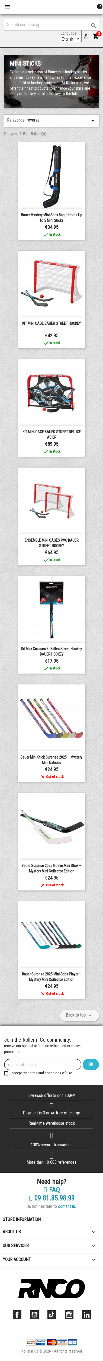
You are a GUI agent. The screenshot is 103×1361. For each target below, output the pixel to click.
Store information (22, 1219)
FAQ (51, 1190)
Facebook (17, 1314)
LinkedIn (86, 1314)
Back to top (79, 1015)
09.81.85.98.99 (52, 1198)
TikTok (51, 1314)
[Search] (51, 25)
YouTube (34, 1314)
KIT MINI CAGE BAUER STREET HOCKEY (51, 323)
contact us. (67, 1206)
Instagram (69, 1314)
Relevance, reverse (51, 120)
